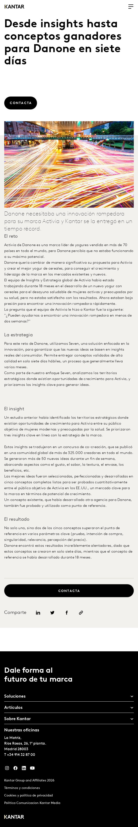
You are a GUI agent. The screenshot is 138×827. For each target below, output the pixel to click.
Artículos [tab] (13, 708)
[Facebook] (15, 769)
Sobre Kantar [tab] (17, 719)
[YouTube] (32, 769)
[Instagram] (7, 769)
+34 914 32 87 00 (21, 755)
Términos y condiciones (22, 788)
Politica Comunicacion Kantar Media (32, 803)
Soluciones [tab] (15, 696)
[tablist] (69, 739)
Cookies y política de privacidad (28, 795)
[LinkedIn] (24, 769)
